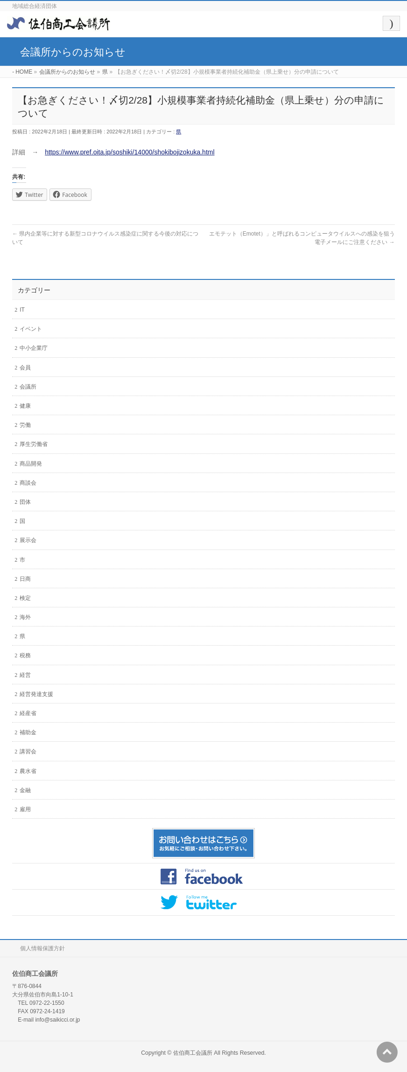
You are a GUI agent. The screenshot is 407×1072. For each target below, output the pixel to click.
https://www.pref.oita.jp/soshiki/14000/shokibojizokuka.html (129, 152)
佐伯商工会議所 (192, 1053)
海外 (25, 617)
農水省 (28, 771)
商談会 (28, 483)
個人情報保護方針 (42, 948)
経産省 (28, 713)
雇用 (25, 809)
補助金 (28, 732)
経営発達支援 (36, 694)
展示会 (28, 540)
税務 (25, 655)
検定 (25, 598)
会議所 (28, 386)
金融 (25, 790)
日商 (25, 579)
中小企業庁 (34, 348)
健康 (25, 406)
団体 (25, 502)
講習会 (28, 751)
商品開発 (31, 463)
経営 (25, 675)
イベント (31, 329)
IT (22, 309)
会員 (25, 367)
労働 (25, 425)
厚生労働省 (34, 444)
